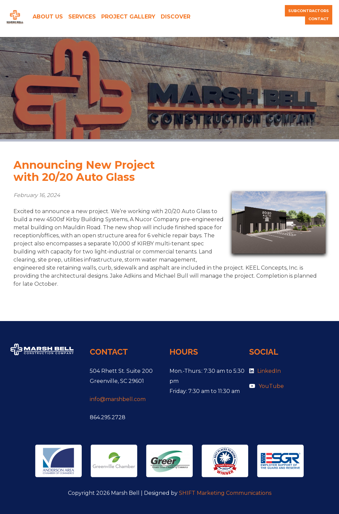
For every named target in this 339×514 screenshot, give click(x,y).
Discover (175, 16)
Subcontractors (308, 10)
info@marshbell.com (118, 399)
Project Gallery (128, 16)
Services (82, 16)
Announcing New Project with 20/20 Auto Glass (84, 171)
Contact (318, 18)
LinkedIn (265, 371)
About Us (48, 16)
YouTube (266, 386)
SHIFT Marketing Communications (225, 493)
